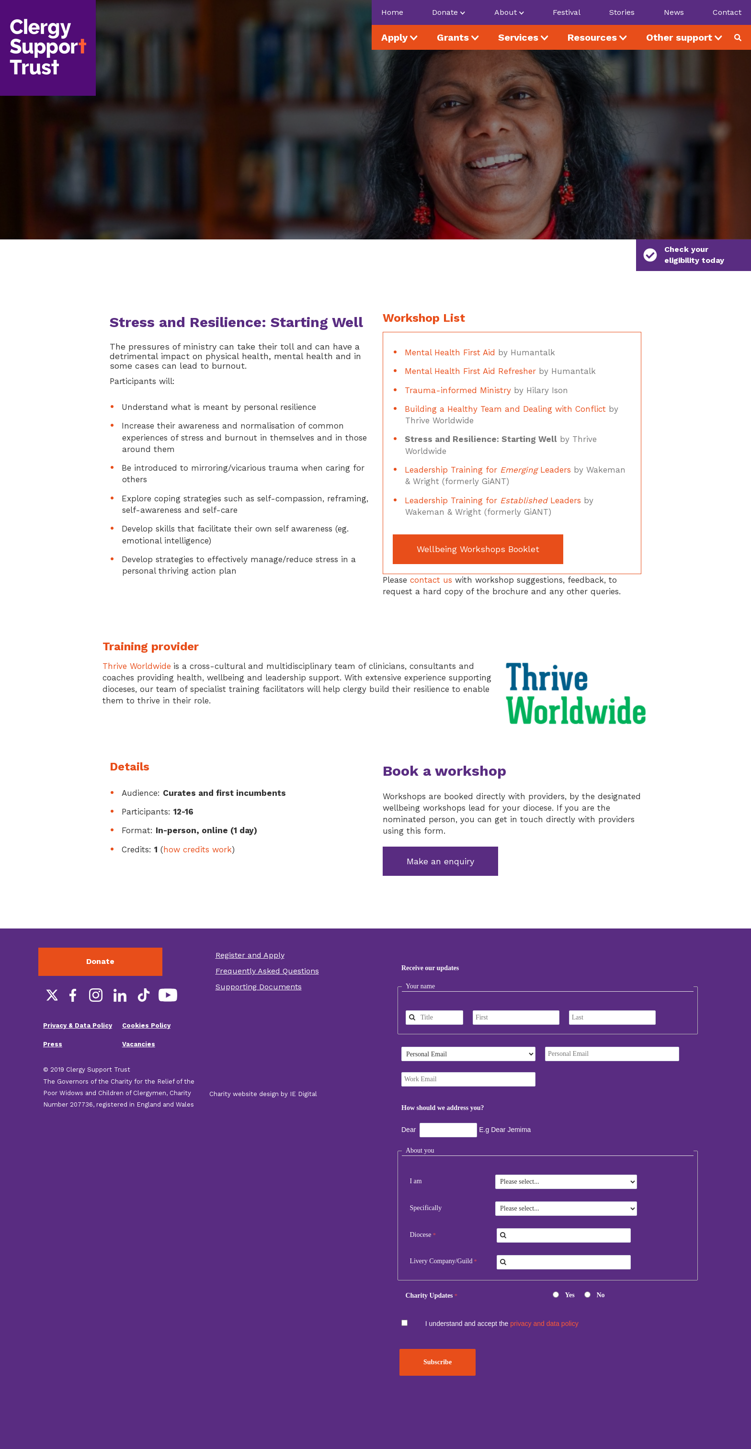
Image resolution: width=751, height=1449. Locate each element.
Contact (727, 12)
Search (741, 37)
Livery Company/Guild (441, 1239)
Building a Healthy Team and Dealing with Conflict (505, 387)
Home (392, 12)
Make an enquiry (440, 839)
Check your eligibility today (683, 255)
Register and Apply (250, 933)
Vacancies (138, 1022)
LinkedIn (119, 973)
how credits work (197, 827)
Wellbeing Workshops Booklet (478, 527)
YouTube (167, 973)
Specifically (426, 1185)
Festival (566, 12)
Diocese (420, 1212)
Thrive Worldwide (136, 644)
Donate (100, 939)
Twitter (47, 973)
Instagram (95, 973)
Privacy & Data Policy (77, 1004)
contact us (431, 558)
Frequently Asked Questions (267, 949)
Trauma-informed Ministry (458, 368)
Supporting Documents (259, 964)
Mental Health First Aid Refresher (470, 349)
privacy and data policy (544, 1301)
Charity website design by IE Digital (263, 1071)
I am (415, 1159)
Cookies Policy (146, 1004)
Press (52, 1022)
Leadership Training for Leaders (488, 448)
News (674, 12)
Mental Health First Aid (450, 330)
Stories (622, 12)
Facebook (71, 973)
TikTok (143, 973)
